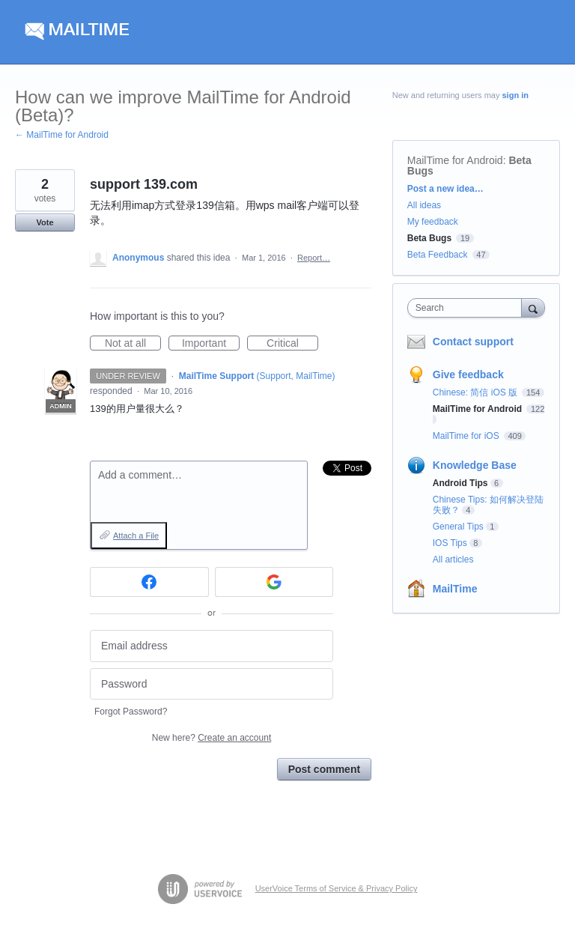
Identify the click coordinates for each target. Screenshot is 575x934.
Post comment (324, 769)
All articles (453, 559)
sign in (515, 95)
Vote (44, 222)
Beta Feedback (437, 254)
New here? (211, 738)
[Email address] (211, 646)
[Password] (211, 684)
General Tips (458, 526)
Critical (292, 344)
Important (211, 344)
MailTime (455, 589)
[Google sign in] (274, 582)
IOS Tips (450, 543)
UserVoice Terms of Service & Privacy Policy (336, 888)
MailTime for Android (455, 160)
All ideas (424, 205)
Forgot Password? (130, 711)
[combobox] (468, 308)
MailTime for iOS (467, 436)
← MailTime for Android (62, 135)
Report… (313, 257)
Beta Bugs (429, 238)
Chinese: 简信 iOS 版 (476, 392)
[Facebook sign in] (149, 582)
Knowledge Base (475, 465)
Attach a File (136, 535)
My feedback (432, 221)
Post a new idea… (445, 189)
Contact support (473, 342)
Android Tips (460, 483)
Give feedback (468, 374)
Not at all (133, 344)
